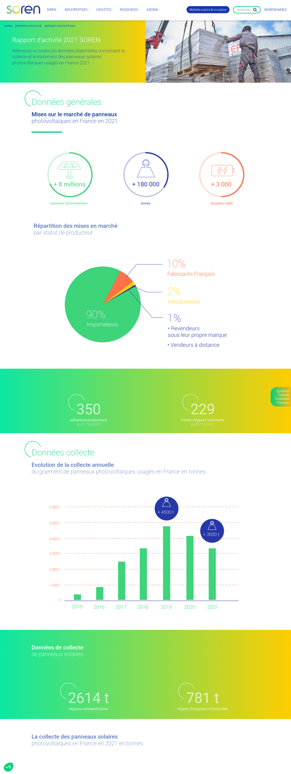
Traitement (282, 399)
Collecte (283, 395)
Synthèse (283, 391)
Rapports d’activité (28, 25)
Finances (283, 403)
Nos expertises (76, 10)
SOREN (8, 25)
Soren (51, 10)
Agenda (152, 10)
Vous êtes (103, 10)
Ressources (129, 10)
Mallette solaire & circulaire (208, 10)
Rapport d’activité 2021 (60, 25)
